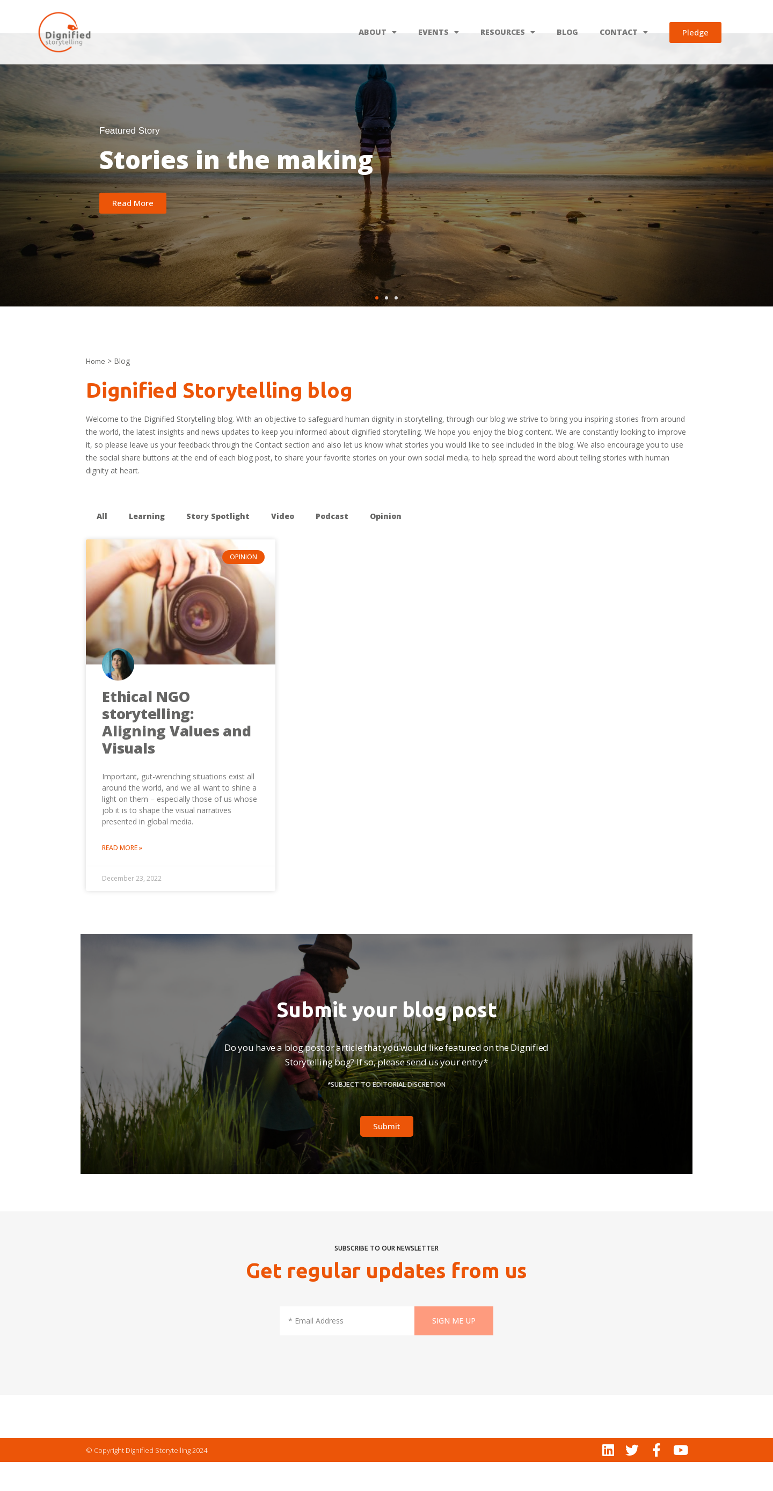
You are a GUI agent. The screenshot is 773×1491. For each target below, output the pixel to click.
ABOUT (378, 32)
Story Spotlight (218, 545)
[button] (376, 326)
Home (95, 390)
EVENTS (438, 32)
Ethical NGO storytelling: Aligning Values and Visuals (176, 751)
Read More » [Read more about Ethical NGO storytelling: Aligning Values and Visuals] (122, 876)
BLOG (567, 32)
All (102, 545)
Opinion (386, 545)
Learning (147, 545)
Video (282, 545)
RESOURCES (507, 32)
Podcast (332, 545)
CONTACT (624, 32)
